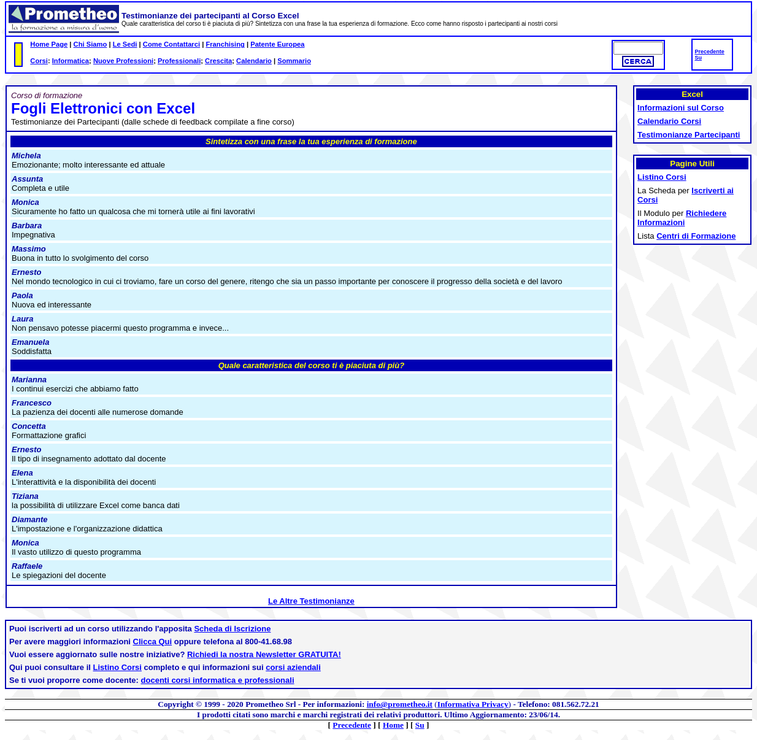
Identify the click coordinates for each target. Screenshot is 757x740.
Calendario (254, 60)
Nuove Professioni (123, 60)
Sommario (294, 60)
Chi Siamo (90, 44)
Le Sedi (125, 44)
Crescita (218, 60)
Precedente (709, 51)
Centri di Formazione (696, 236)
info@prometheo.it (399, 704)
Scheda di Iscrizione (232, 628)
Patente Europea (277, 44)
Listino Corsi (117, 667)
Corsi (39, 60)
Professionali (179, 60)
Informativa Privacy (473, 704)
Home (393, 725)
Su (697, 58)
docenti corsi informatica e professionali (217, 680)
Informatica (70, 60)
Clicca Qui (152, 641)
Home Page (48, 44)
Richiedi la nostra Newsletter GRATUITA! (264, 654)
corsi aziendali (293, 667)
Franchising (225, 44)
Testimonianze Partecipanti (688, 134)
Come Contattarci (171, 44)
